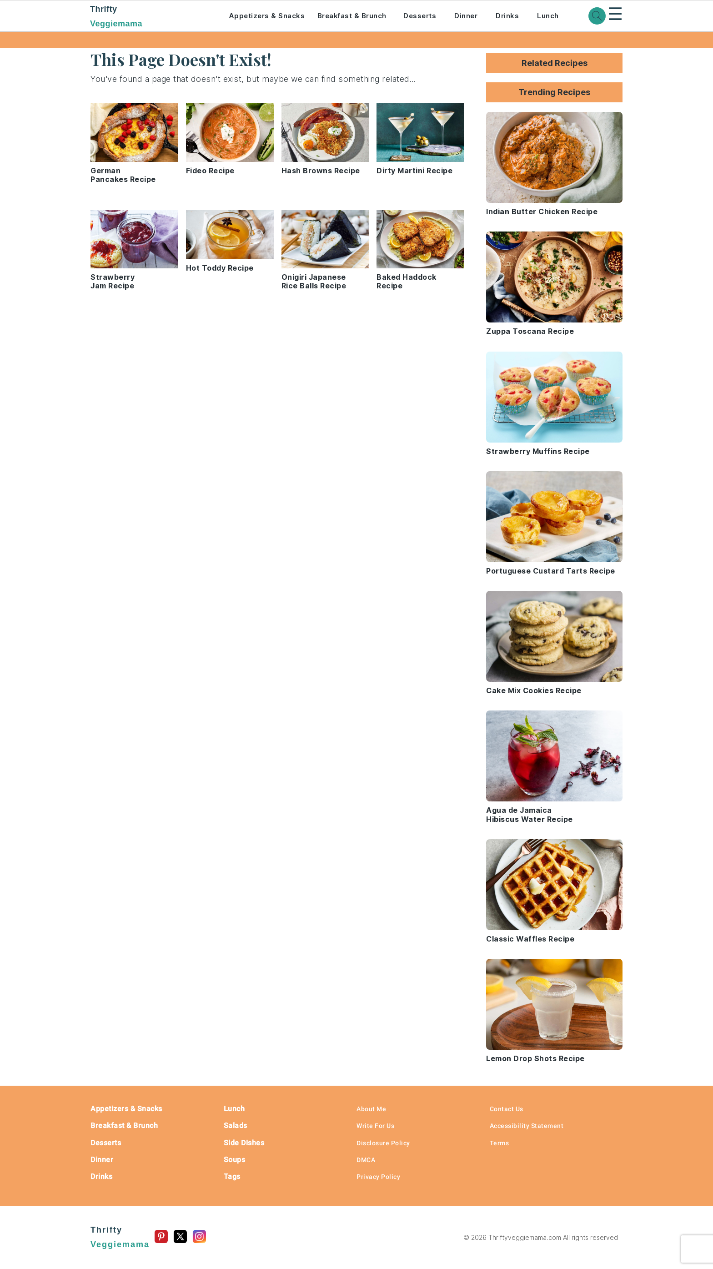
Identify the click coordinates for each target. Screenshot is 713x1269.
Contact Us (506, 1109)
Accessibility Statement (527, 1125)
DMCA (365, 1159)
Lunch (548, 15)
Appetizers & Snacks (267, 15)
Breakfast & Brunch (352, 15)
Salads (235, 1125)
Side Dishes (244, 1142)
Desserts (419, 15)
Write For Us (375, 1125)
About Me (371, 1109)
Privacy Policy (378, 1176)
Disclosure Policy (383, 1143)
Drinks (507, 15)
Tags (232, 1176)
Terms (499, 1143)
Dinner (465, 15)
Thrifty (147, 17)
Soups (235, 1159)
